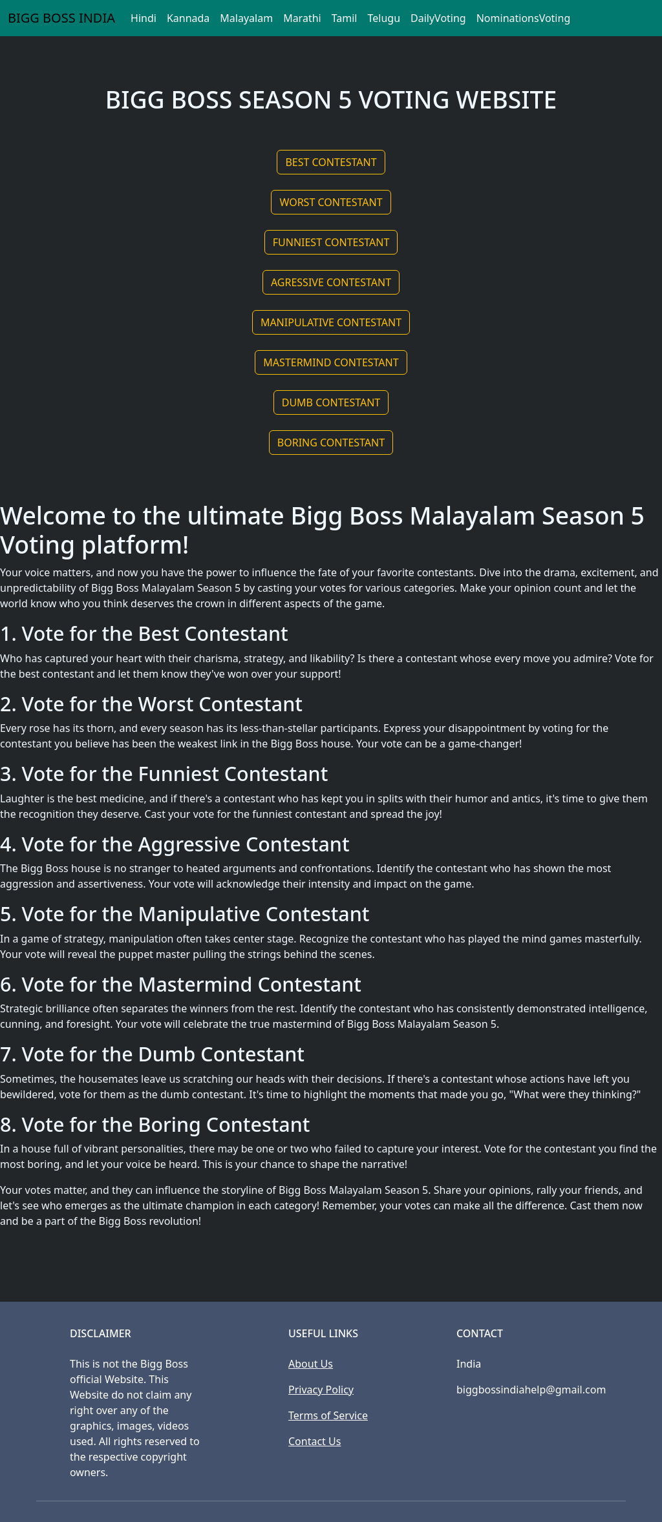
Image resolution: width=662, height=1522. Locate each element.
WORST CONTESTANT (330, 202)
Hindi (143, 18)
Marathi (302, 18)
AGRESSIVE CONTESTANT (331, 282)
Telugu (383, 18)
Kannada (188, 18)
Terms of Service (328, 1415)
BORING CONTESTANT (331, 442)
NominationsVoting (523, 18)
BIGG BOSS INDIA (61, 17)
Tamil (345, 18)
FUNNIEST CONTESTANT (331, 242)
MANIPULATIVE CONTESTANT (331, 322)
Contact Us (314, 1441)
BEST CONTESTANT (330, 162)
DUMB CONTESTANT (331, 402)
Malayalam (246, 18)
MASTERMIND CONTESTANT (330, 362)
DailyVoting (438, 18)
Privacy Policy (321, 1389)
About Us (310, 1364)
